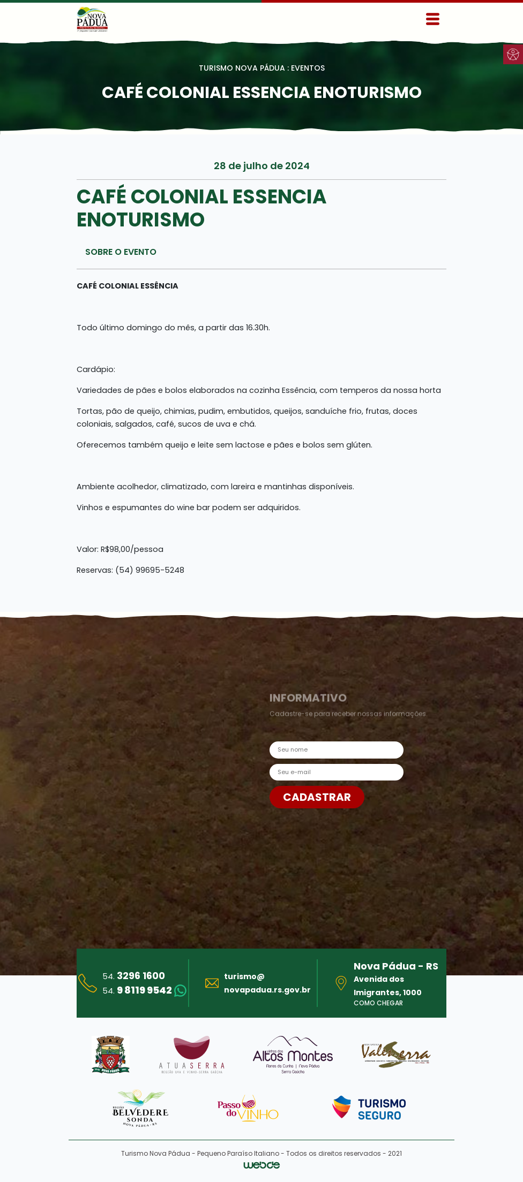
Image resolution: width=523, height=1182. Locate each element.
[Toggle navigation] (432, 19)
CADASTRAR (317, 797)
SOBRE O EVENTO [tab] (120, 252)
